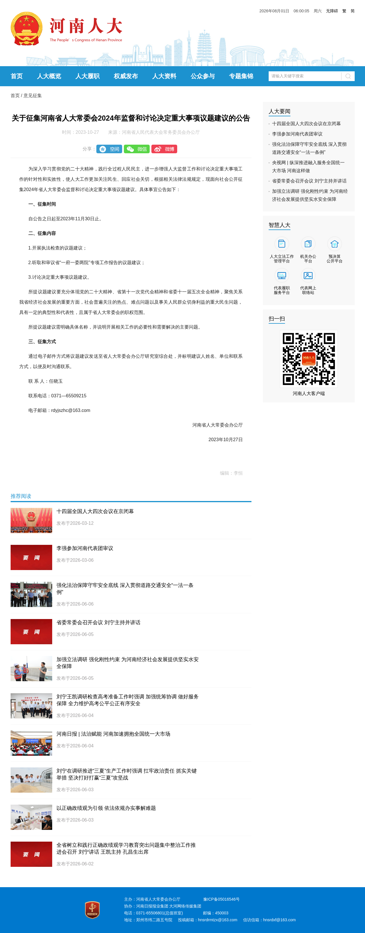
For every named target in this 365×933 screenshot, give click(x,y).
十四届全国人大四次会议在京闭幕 (95, 511)
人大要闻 (279, 111)
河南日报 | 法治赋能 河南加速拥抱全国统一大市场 (113, 734)
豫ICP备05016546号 (221, 899)
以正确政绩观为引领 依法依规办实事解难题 (106, 808)
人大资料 (164, 76)
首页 (17, 76)
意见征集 (33, 95)
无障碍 (332, 11)
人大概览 (49, 76)
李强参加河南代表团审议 (84, 548)
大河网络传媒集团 (185, 906)
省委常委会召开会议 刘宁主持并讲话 (98, 622)
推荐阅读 (21, 496)
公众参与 (203, 76)
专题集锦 (241, 76)
